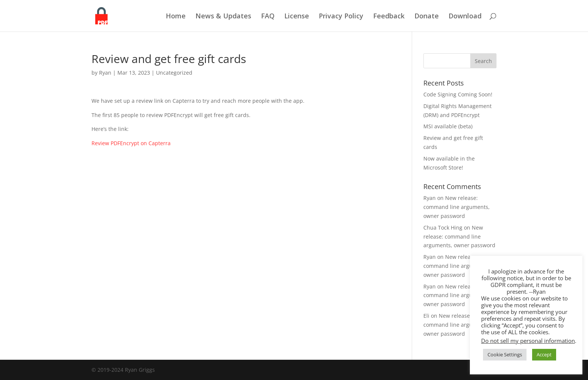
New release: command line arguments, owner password (456, 206)
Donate (426, 16)
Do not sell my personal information (528, 340)
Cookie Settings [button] (505, 354)
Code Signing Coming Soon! (457, 94)
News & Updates (223, 16)
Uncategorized (174, 72)
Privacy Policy (341, 16)
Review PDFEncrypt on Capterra (131, 143)
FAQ (267, 16)
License (296, 16)
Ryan (105, 72)
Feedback (389, 16)
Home (176, 16)
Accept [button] (544, 354)
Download (465, 16)
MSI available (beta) (447, 126)
